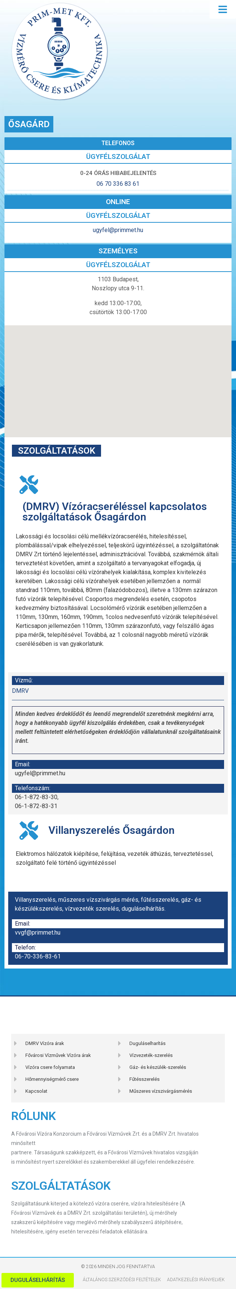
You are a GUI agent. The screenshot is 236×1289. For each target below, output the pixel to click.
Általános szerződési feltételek (122, 1279)
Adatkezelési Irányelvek (196, 1279)
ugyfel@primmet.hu (118, 230)
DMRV (20, 690)
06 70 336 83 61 (118, 183)
